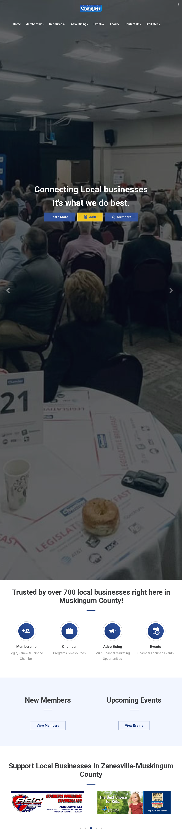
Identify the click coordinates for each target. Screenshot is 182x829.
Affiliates (152, 24)
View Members (48, 725)
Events (98, 24)
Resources (56, 24)
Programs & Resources (69, 653)
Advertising (79, 24)
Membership (33, 24)
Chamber (69, 646)
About (114, 24)
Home (17, 24)
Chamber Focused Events (155, 653)
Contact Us (132, 24)
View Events (134, 725)
